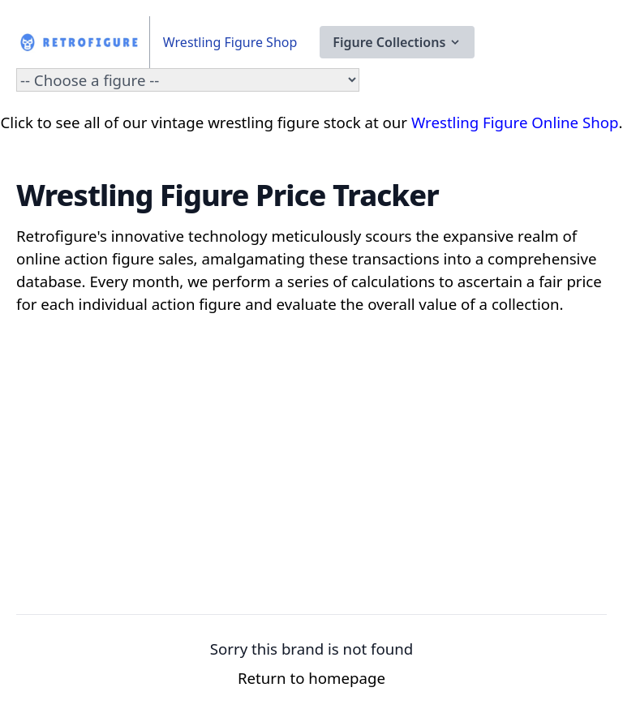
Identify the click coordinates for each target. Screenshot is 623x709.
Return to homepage (311, 678)
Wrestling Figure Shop (230, 42)
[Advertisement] (311, 477)
